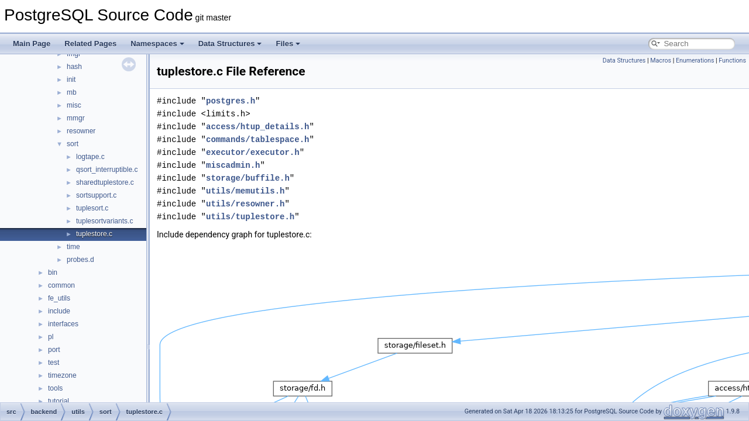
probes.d (80, 260)
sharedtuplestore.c (105, 182)
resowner (81, 131)
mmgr (76, 118)
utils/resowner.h (245, 203)
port (54, 350)
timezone (62, 375)
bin (52, 272)
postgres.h (230, 100)
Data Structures (230, 43)
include (59, 311)
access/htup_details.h (257, 126)
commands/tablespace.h (257, 139)
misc (74, 105)
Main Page (31, 43)
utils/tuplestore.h (250, 216)
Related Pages (90, 43)
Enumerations (695, 60)
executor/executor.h (253, 152)
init (71, 79)
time (73, 247)
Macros (660, 60)
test (53, 362)
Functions (732, 60)
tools (55, 388)
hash (74, 67)
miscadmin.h (233, 165)
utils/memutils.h (245, 190)
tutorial (58, 401)
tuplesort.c (92, 208)
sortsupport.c (96, 195)
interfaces (63, 324)
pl (50, 337)
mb (72, 92)
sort (72, 144)
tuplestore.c (94, 234)
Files (288, 43)
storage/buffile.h (248, 178)
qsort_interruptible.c (107, 169)
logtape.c (90, 157)
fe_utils (59, 298)
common (61, 285)
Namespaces (157, 43)
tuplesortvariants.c (104, 221)
